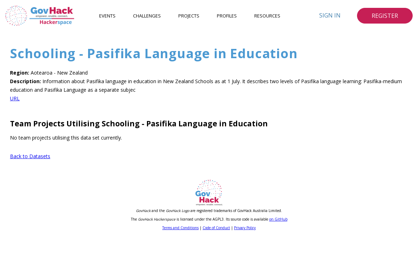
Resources (267, 15)
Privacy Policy (245, 227)
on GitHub (278, 219)
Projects (188, 15)
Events (107, 15)
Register (385, 16)
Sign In (330, 15)
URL (15, 98)
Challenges (147, 15)
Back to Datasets (30, 156)
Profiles (227, 15)
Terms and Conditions (180, 227)
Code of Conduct (216, 227)
